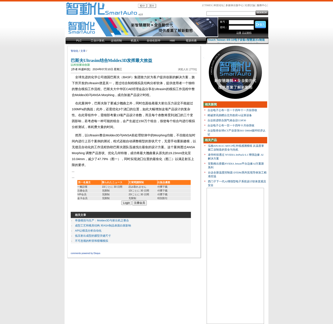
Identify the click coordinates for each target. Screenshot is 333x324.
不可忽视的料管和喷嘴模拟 (91, 240)
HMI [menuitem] (172, 40)
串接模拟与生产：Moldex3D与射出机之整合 (102, 220)
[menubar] (136, 41)
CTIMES (207, 5)
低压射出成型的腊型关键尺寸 (93, 235)
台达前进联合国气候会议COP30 (226, 120)
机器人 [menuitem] (135, 40)
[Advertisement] (235, 256)
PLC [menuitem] (79, 40)
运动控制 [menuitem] (116, 40)
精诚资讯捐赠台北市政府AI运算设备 (229, 115)
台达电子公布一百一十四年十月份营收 (230, 125)
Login (126, 202)
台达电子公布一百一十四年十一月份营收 (232, 110)
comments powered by (85, 253)
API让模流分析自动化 (88, 230)
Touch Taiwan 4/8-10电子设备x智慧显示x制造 (236, 40)
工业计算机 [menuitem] (97, 40)
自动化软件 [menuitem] (154, 40)
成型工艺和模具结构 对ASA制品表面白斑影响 (103, 225)
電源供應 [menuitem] (191, 40)
